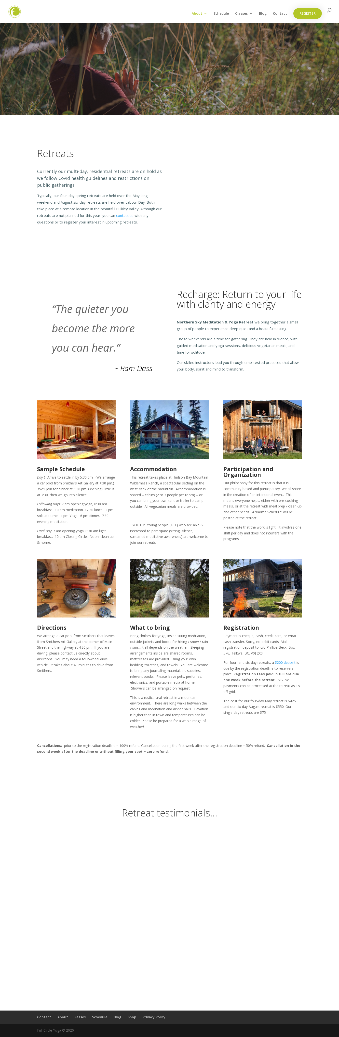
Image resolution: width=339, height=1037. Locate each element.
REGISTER (307, 13)
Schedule (221, 14)
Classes (241, 14)
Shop (132, 1017)
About (197, 14)
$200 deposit (285, 662)
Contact (280, 14)
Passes (80, 1017)
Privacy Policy (154, 1017)
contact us (125, 215)
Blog (263, 14)
